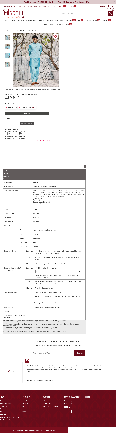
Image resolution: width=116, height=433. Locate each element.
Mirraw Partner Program (50, 406)
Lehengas (21, 20)
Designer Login (47, 403)
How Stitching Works (6, 403)
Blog (23, 406)
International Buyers (49, 401)
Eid (80, 20)
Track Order (33, 6)
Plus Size (60, 24)
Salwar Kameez (31, 20)
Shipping (5, 173)
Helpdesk (3, 414)
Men (61, 20)
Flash (68, 24)
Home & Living (49, 24)
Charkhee (36, 209)
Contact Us (25, 403)
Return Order (42, 6)
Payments (6, 176)
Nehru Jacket (37, 230)
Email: (9, 118)
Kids (56, 20)
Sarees (13, 20)
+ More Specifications (43, 140)
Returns (5, 179)
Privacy (24, 411)
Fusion (107, 20)
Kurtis (41, 20)
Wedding (71, 20)
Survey (49, 6)
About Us (24, 401)
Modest (88, 20)
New (6, 20)
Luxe (96, 20)
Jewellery (49, 20)
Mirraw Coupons (69, 401)
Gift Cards (72, 6)
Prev (9, 371)
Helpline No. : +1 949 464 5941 (9, 417)
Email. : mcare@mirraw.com (8, 420)
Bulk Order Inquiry (58, 6)
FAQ (1, 411)
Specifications (7, 171)
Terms (23, 409)
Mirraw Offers (68, 403)
